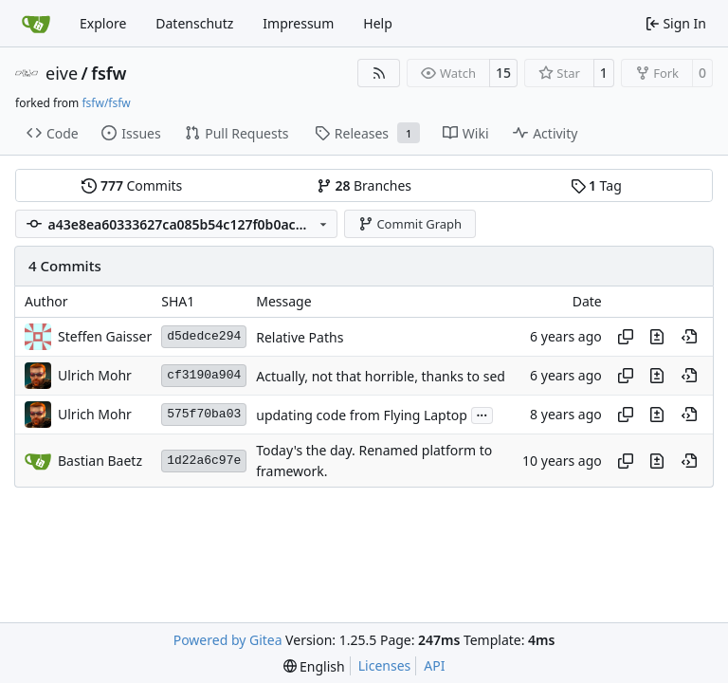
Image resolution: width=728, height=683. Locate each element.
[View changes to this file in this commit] (657, 337)
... (482, 413)
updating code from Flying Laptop (361, 415)
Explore (103, 23)
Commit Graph (410, 223)
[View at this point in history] (689, 337)
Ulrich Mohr (95, 375)
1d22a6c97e (204, 460)
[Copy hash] (625, 337)
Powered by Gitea (227, 640)
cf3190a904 (204, 375)
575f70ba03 (204, 414)
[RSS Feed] (379, 73)
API (434, 665)
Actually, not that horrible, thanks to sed (380, 376)
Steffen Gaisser (105, 336)
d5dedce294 (204, 336)
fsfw (108, 73)
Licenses (384, 665)
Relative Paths (299, 337)
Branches (364, 185)
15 (503, 73)
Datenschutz (194, 23)
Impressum (298, 23)
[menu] (314, 666)
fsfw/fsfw (106, 103)
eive (62, 73)
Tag (596, 185)
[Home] (36, 24)
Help (377, 23)
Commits (132, 185)
